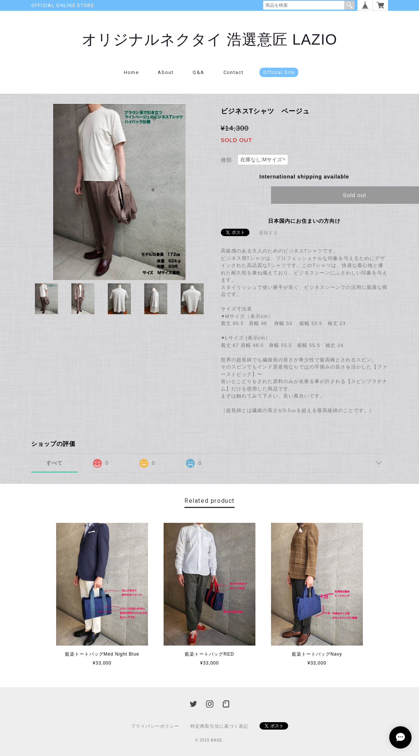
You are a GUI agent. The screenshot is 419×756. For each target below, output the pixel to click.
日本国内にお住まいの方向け (304, 221)
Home (131, 72)
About (166, 72)
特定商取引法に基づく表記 (219, 726)
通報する (268, 232)
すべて (54, 463)
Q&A (198, 72)
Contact (233, 72)
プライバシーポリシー (155, 726)
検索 (349, 5)
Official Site (278, 72)
